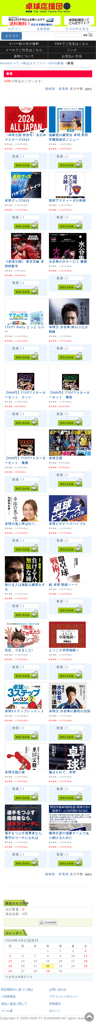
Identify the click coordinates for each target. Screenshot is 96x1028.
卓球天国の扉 (15, 772)
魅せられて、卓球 (62, 772)
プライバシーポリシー (63, 996)
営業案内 (55, 1003)
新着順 (64, 88)
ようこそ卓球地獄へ (64, 650)
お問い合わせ (57, 989)
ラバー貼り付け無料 (24, 43)
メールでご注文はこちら (23, 50)
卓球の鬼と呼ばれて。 (21, 523)
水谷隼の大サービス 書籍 (68, 261)
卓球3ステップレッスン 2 (24, 711)
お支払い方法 (72, 56)
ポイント (55, 1010)
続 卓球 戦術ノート (63, 584)
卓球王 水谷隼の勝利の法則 (69, 711)
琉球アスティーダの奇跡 (67, 200)
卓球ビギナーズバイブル (67, 523)
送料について (24, 56)
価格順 (50, 88)
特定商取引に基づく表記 (17, 989)
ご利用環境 (8, 996)
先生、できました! (19, 650)
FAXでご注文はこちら (72, 43)
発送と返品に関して (14, 1003)
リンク (72, 50)
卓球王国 (55, 458)
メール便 (7, 1010)
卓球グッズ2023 (17, 200)
